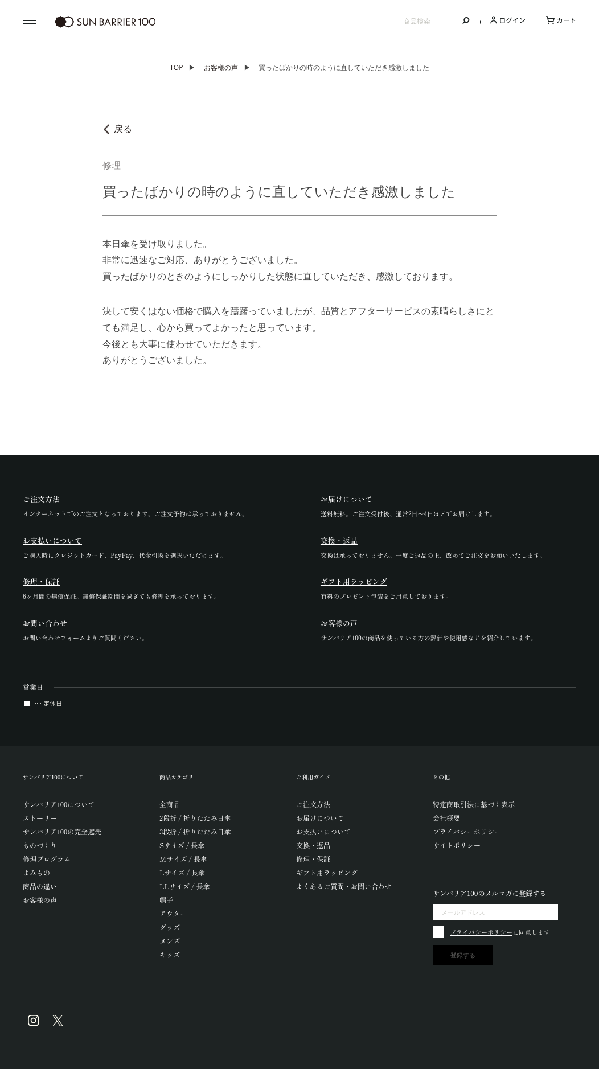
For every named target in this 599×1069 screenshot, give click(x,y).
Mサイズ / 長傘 (183, 859)
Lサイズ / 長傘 (182, 872)
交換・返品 (313, 845)
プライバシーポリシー (467, 831)
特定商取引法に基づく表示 (474, 804)
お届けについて (320, 818)
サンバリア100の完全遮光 (62, 831)
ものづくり (40, 845)
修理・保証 (313, 859)
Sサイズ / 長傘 (181, 845)
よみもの (36, 872)
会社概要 (446, 818)
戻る (123, 128)
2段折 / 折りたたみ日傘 (195, 818)
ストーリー (40, 818)
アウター (173, 913)
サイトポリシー (457, 845)
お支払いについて (323, 831)
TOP (176, 67)
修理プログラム (47, 859)
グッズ (169, 927)
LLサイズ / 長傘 (184, 886)
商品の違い (40, 886)
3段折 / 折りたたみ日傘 (195, 831)
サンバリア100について (59, 804)
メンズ (169, 940)
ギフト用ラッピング (327, 872)
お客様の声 (221, 67)
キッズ (169, 954)
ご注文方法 (313, 804)
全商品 (169, 804)
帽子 (166, 899)
